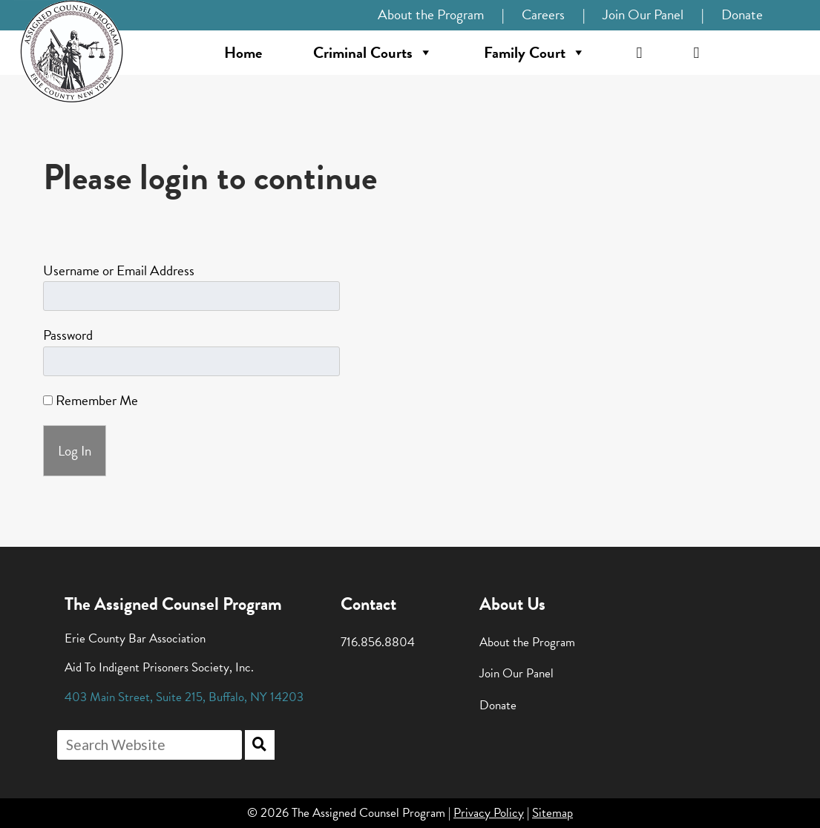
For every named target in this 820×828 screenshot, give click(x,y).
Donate (742, 14)
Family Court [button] (535, 52)
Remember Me (90, 400)
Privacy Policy (488, 813)
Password (68, 335)
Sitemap (552, 813)
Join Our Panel (643, 14)
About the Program (431, 14)
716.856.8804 (378, 642)
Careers (543, 14)
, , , (184, 697)
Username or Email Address (118, 270)
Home (243, 53)
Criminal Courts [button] (373, 52)
